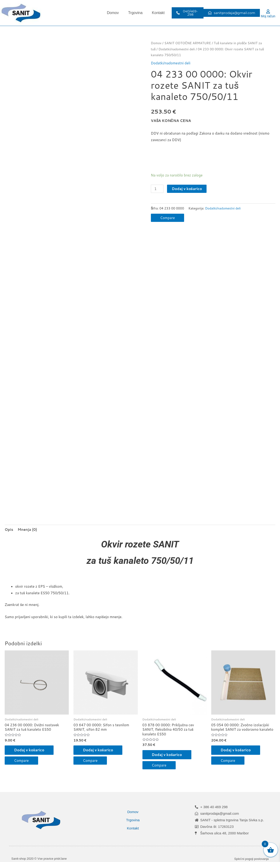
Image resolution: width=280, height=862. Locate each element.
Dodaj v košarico (187, 188)
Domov (113, 13)
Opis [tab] (9, 529)
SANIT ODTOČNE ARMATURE (187, 43)
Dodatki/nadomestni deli (176, 49)
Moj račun (268, 16)
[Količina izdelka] (157, 189)
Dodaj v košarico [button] (29, 750)
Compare (167, 217)
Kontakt (158, 13)
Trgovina (135, 13)
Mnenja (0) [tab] (27, 529)
